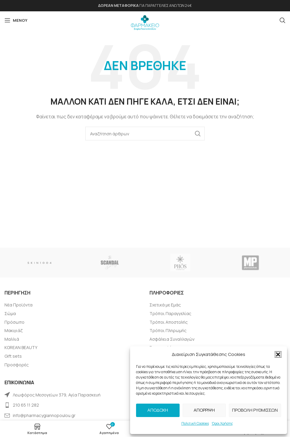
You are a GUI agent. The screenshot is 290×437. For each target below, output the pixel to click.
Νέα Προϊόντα (18, 305)
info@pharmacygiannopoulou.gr (44, 415)
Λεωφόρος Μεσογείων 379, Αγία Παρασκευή (57, 395)
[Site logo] (145, 21)
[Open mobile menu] (15, 20)
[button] (278, 354)
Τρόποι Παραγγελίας (170, 313)
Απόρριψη (204, 410)
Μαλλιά (11, 339)
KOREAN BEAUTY (20, 347)
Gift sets (13, 356)
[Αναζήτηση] (283, 20)
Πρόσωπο (14, 322)
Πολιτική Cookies (195, 423)
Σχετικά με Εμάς (165, 305)
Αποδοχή (157, 410)
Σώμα (10, 313)
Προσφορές (16, 365)
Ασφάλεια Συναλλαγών (172, 339)
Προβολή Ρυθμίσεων (255, 410)
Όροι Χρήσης (222, 423)
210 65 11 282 (26, 405)
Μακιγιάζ (13, 330)
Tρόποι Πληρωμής (167, 330)
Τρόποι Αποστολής (168, 322)
